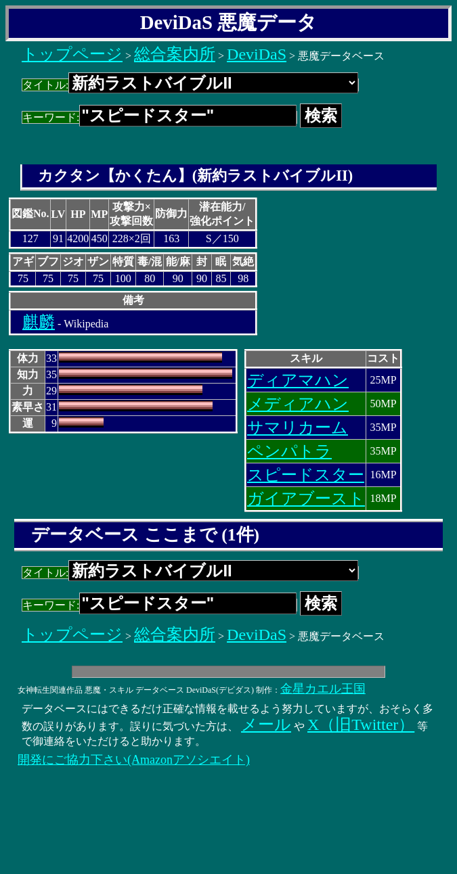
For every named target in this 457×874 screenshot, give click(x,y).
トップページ (72, 54)
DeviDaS (256, 54)
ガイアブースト (306, 498)
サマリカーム (297, 427)
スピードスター (305, 475)
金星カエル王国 (323, 688)
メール (266, 724)
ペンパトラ (289, 451)
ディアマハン (298, 380)
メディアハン (298, 404)
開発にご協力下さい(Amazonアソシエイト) (134, 759)
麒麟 (38, 322)
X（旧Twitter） (360, 724)
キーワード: (159, 117)
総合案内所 (174, 54)
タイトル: (190, 84)
